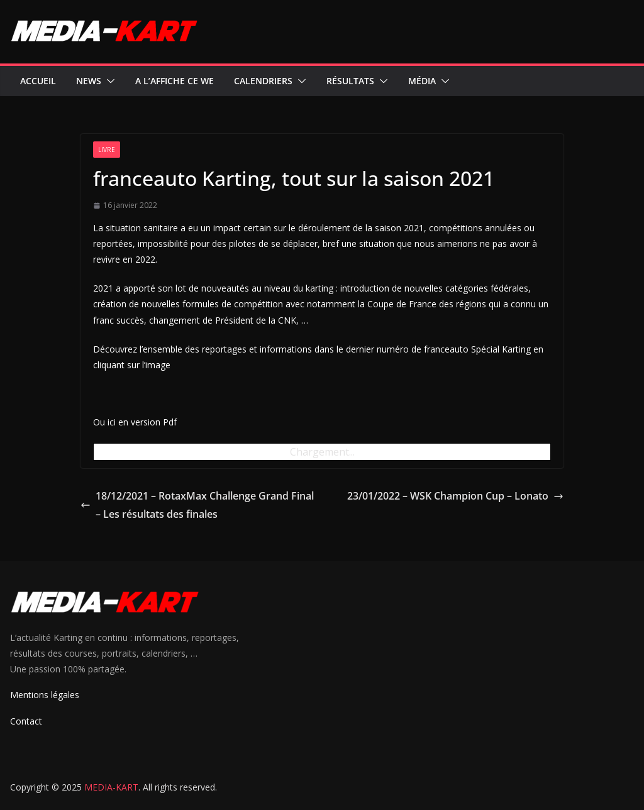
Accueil (38, 81)
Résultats (350, 81)
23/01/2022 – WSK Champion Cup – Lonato (455, 496)
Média (422, 81)
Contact (26, 721)
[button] (108, 81)
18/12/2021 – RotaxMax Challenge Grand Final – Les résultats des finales (197, 505)
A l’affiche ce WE (174, 81)
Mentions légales (44, 695)
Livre (106, 149)
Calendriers (263, 81)
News (88, 81)
